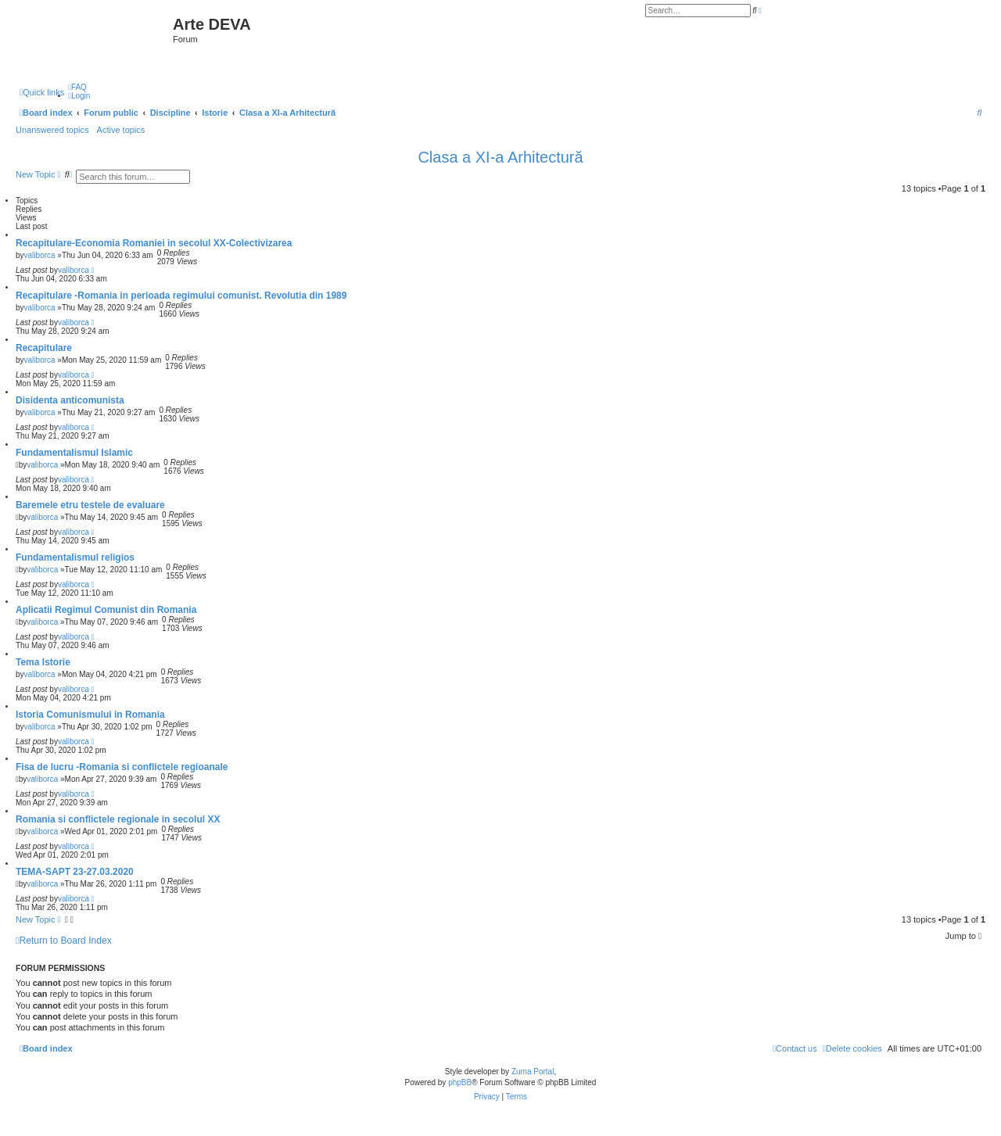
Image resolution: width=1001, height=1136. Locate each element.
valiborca (40, 255)
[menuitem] (77, 87)
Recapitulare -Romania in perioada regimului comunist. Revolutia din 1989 (181, 295)
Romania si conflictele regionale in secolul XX (118, 819)
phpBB (460, 1082)
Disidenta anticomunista (70, 400)
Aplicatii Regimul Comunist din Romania (106, 609)
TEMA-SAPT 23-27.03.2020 (75, 871)
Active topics (121, 129)
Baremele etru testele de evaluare (90, 505)
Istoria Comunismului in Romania (90, 714)
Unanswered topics (52, 129)
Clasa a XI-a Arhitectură (500, 157)
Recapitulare (44, 347)
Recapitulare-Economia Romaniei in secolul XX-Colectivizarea (154, 243)
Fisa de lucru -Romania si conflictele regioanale (122, 767)
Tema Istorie (43, 662)
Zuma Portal (532, 1071)
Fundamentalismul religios (75, 557)
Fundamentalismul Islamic (74, 452)
